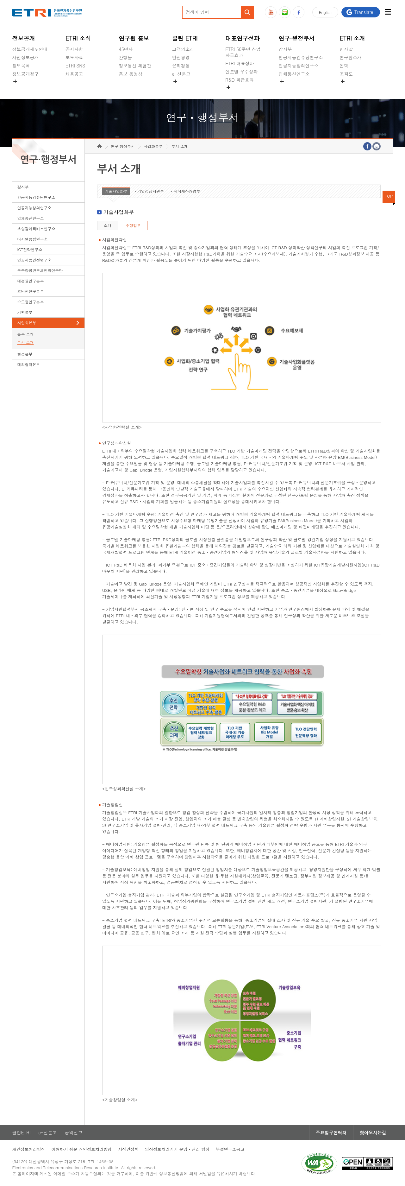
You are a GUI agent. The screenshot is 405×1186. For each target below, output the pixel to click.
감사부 (285, 49)
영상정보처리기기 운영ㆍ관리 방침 (177, 1149)
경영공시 (21, 89)
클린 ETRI (185, 38)
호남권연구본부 (30, 291)
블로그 (284, 12)
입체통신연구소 (294, 74)
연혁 (344, 65)
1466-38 (105, 1161)
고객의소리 (183, 49)
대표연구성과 (242, 38)
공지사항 (74, 49)
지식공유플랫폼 (240, 95)
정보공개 (23, 38)
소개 (107, 225)
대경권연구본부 (30, 280)
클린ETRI (21, 1132)
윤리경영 (181, 65)
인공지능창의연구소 (299, 65)
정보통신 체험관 (135, 65)
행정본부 (24, 354)
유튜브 (271, 12)
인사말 (346, 49)
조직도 (346, 74)
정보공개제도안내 (29, 49)
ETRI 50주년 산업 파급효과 (243, 52)
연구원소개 (351, 57)
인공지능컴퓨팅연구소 (301, 57)
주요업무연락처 (331, 1132)
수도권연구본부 (30, 301)
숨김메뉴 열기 (15, 81)
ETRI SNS (75, 65)
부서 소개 (25, 342)
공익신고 (181, 89)
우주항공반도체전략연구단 (40, 270)
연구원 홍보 (134, 38)
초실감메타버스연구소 (301, 89)
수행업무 (133, 225)
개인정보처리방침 (28, 1149)
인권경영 (181, 57)
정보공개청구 (25, 74)
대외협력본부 (28, 364)
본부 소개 (25, 334)
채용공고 (74, 74)
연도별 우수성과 (241, 71)
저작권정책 (128, 1149)
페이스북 (298, 12)
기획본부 (24, 312)
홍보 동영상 (130, 74)
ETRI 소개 (352, 38)
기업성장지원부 (150, 191)
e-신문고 (181, 74)
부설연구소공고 (230, 1149)
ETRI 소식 (78, 38)
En (325, 12)
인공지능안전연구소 (34, 260)
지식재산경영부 (187, 191)
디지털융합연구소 (32, 239)
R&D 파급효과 (239, 80)
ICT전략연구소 (29, 249)
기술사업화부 (116, 191)
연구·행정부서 (297, 38)
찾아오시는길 (373, 1132)
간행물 (125, 57)
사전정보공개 (25, 57)
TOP (389, 196)
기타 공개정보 (354, 89)
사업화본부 (26, 322)
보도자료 (74, 57)
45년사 (126, 49)
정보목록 (21, 65)
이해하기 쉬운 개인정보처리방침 (81, 1149)
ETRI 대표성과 (239, 63)
